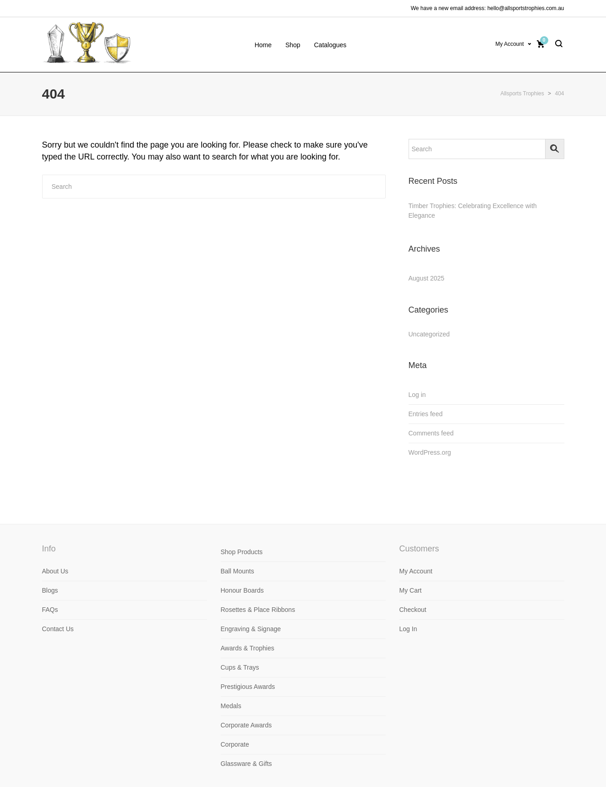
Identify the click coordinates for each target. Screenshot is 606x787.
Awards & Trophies (247, 648)
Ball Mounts (237, 571)
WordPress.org (430, 452)
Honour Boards (242, 590)
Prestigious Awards (248, 686)
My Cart (410, 590)
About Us (55, 571)
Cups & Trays (240, 667)
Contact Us (58, 629)
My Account (509, 44)
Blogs (50, 590)
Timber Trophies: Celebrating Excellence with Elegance (473, 210)
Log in (417, 394)
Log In (408, 629)
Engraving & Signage (251, 629)
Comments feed (431, 433)
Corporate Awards (246, 725)
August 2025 (427, 278)
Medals (231, 706)
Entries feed (426, 414)
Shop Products (242, 552)
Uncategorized (429, 334)
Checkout (412, 609)
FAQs (50, 609)
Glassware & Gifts (246, 763)
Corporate (235, 744)
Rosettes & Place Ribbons (258, 609)
